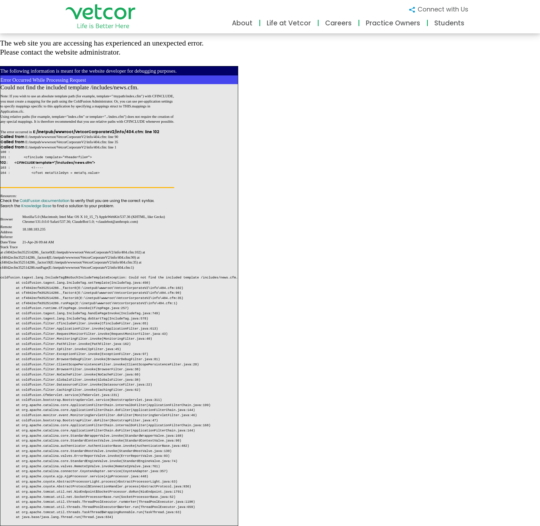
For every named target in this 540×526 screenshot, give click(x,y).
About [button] (242, 23)
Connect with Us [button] (438, 9)
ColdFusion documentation (45, 200)
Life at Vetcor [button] (289, 23)
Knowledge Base (36, 206)
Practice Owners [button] (393, 23)
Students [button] (449, 23)
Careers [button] (338, 23)
